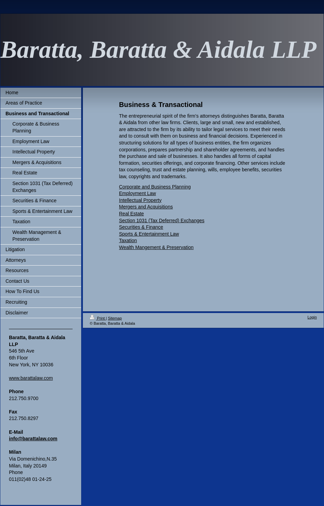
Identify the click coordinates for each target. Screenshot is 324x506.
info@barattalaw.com (33, 438)
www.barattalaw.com (31, 378)
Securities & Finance (141, 227)
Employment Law (137, 193)
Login (312, 317)
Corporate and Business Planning (155, 187)
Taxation (128, 240)
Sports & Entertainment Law (149, 234)
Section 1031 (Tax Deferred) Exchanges (161, 220)
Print (98, 318)
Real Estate (131, 213)
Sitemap (115, 318)
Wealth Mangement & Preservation (156, 247)
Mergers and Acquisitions (146, 206)
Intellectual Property (140, 200)
